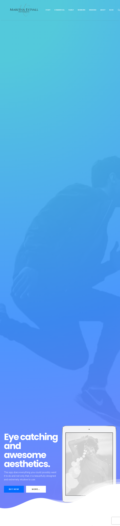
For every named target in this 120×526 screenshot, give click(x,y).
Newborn (92, 14)
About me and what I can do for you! (22, 456)
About (113, 14)
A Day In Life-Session (95, 453)
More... (36, 76)
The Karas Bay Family (58, 453)
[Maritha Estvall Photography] (29, 14)
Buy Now (14, 76)
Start (58, 14)
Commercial (70, 14)
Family (81, 14)
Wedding (103, 14)
